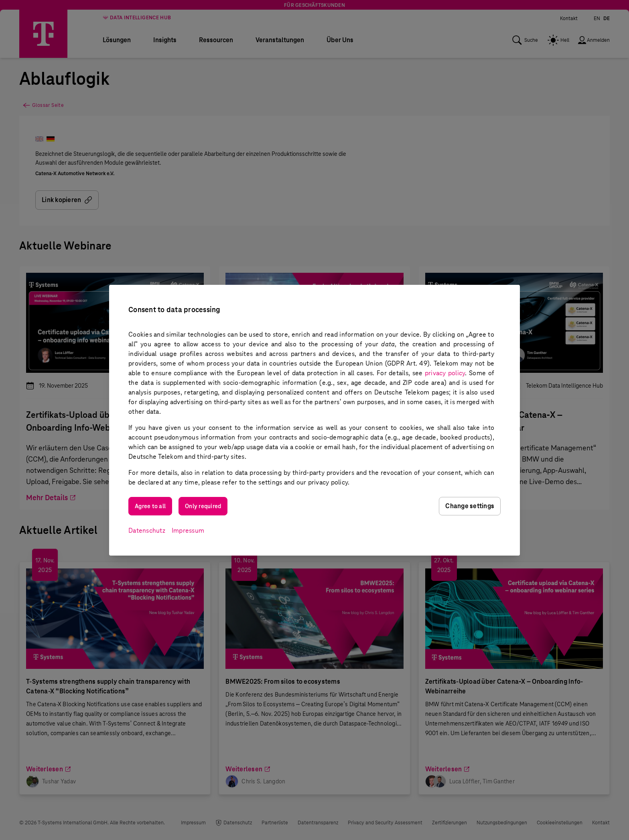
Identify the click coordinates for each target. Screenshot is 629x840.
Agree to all (150, 506)
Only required (203, 506)
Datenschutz (146, 530)
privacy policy (445, 373)
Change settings (469, 506)
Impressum (188, 530)
